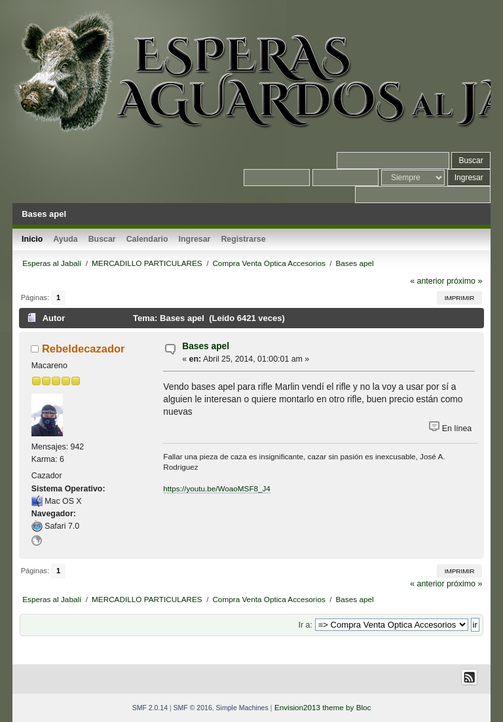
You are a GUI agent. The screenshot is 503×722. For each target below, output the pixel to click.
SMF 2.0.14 (150, 708)
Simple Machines (242, 708)
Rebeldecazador (83, 348)
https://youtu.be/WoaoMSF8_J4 (216, 488)
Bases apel (205, 346)
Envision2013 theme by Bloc (322, 707)
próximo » (464, 281)
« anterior (427, 281)
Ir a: (305, 625)
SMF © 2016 (193, 708)
